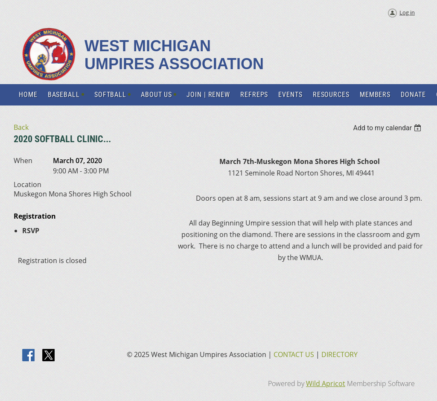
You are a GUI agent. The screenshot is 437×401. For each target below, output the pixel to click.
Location (27, 184)
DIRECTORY (339, 354)
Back (21, 127)
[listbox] (388, 128)
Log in (407, 12)
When (23, 160)
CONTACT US (294, 354)
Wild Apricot (325, 383)
